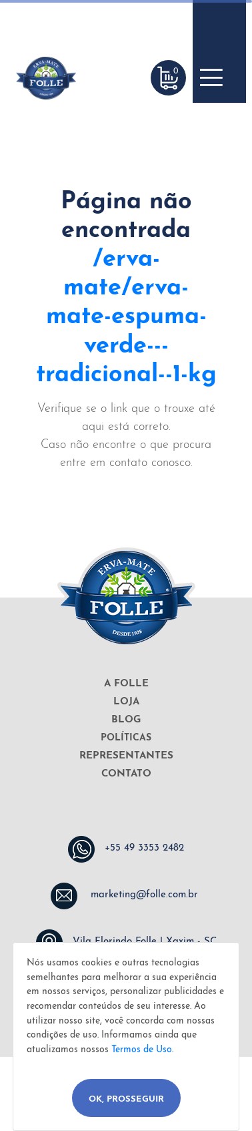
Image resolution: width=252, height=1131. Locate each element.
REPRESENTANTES (126, 756)
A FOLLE (126, 684)
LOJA (126, 702)
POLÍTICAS (126, 738)
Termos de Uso (141, 1050)
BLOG (126, 720)
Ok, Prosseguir (126, 1099)
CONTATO (126, 774)
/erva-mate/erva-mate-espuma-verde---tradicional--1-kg (126, 317)
